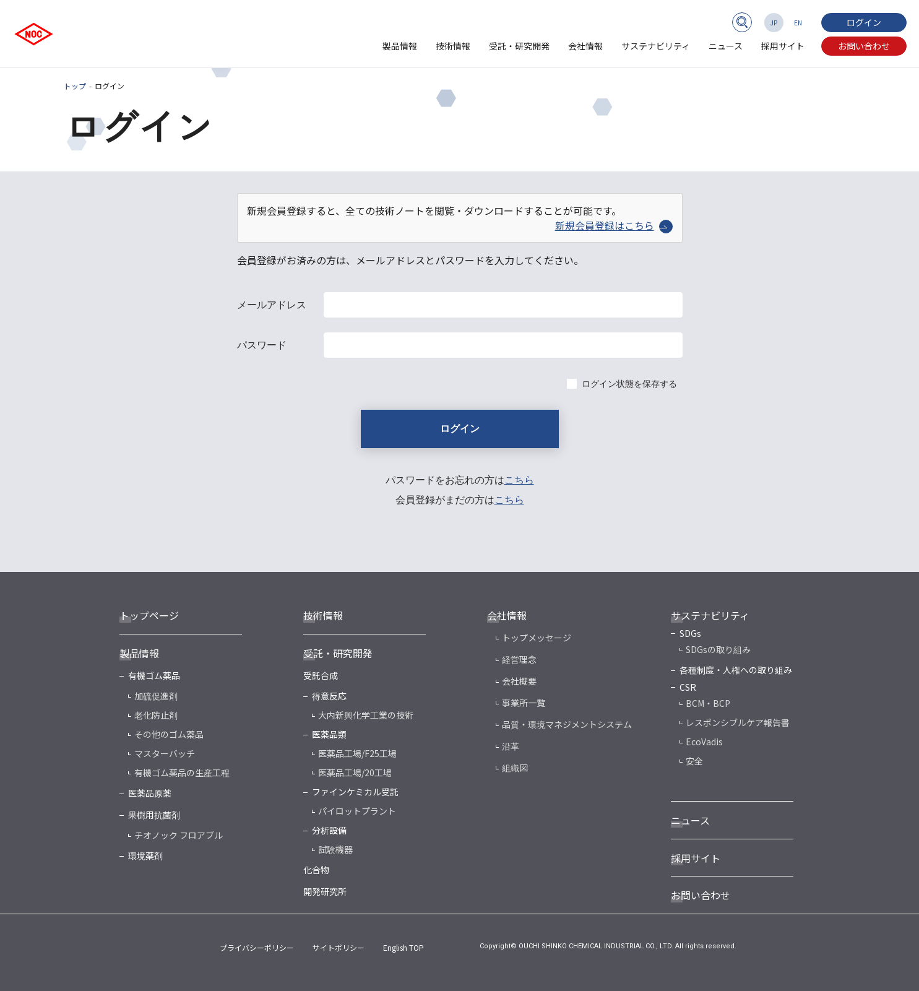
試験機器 (335, 849)
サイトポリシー (339, 947)
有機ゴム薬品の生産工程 (182, 772)
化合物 (316, 869)
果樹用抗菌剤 (154, 814)
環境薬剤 (145, 855)
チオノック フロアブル (178, 835)
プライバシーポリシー (257, 947)
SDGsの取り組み (718, 649)
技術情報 (453, 46)
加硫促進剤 (156, 696)
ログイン (864, 22)
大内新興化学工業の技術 (365, 715)
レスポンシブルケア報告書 (738, 722)
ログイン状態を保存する (629, 384)
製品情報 (399, 46)
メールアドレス (271, 305)
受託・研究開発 (519, 46)
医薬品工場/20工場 (355, 772)
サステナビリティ (655, 46)
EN (798, 22)
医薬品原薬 (149, 793)
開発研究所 (325, 891)
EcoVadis (704, 741)
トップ (75, 85)
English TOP (403, 947)
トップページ (149, 615)
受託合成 (320, 675)
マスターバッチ (164, 753)
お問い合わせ (864, 46)
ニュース (726, 46)
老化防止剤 (156, 715)
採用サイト (783, 46)
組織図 (515, 767)
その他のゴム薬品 (169, 734)
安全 (694, 761)
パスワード (262, 345)
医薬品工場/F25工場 (357, 753)
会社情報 (585, 46)
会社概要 (519, 681)
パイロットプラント (357, 811)
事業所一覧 (523, 702)
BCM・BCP (708, 703)
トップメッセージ (536, 637)
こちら (519, 480)
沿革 (510, 746)
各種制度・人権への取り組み (736, 670)
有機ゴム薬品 (154, 675)
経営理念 (519, 659)
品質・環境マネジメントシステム (567, 724)
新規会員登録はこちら (614, 225)
